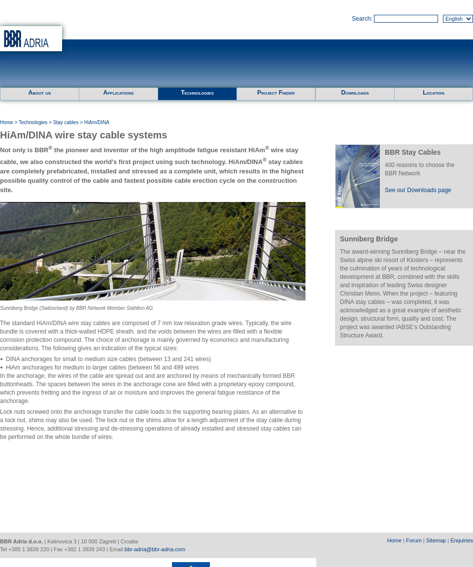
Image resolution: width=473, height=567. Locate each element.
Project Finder (276, 92)
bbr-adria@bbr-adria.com (155, 549)
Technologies (197, 92)
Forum (414, 540)
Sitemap (436, 540)
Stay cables (66, 122)
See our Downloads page (418, 190)
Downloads (355, 92)
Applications (118, 92)
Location (433, 92)
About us (40, 92)
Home (6, 122)
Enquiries (461, 540)
